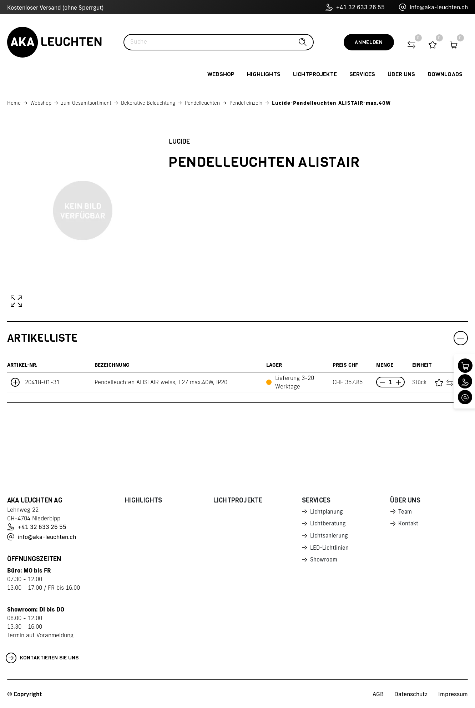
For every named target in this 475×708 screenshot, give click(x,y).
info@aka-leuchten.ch (433, 7)
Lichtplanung (327, 511)
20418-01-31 (42, 382)
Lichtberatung (328, 524)
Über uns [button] (401, 74)
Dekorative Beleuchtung (148, 103)
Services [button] (362, 74)
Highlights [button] (264, 74)
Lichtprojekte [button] (315, 74)
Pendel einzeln (245, 103)
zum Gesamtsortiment (86, 103)
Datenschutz (411, 694)
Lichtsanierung (329, 536)
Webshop (40, 103)
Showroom (324, 561)
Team (405, 511)
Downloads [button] (445, 74)
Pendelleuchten (202, 103)
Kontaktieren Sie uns (42, 658)
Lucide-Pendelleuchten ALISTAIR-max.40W (331, 103)
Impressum (453, 694)
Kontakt (408, 524)
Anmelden (369, 42)
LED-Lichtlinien (330, 549)
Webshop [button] (220, 74)
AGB (378, 694)
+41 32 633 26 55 (355, 7)
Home (14, 103)
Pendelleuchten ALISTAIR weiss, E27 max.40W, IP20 (161, 382)
